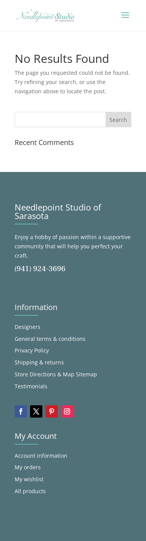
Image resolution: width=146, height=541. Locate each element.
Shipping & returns (39, 362)
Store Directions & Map (44, 374)
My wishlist (29, 479)
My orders (28, 467)
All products (30, 491)
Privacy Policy (32, 350)
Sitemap (86, 374)
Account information (41, 455)
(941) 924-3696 (40, 269)
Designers (27, 326)
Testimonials (31, 386)
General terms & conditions (50, 338)
